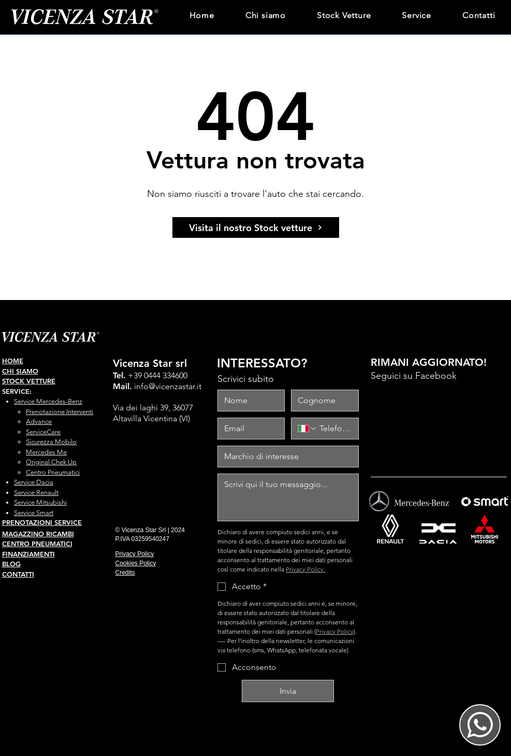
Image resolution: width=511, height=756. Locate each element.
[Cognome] (321, 400)
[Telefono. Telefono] (334, 428)
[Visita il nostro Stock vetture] (255, 227)
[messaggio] (288, 497)
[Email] (248, 428)
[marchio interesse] (285, 456)
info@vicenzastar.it (167, 386)
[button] (416, 14)
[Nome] (248, 400)
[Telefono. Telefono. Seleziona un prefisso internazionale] (307, 428)
